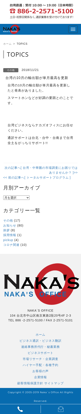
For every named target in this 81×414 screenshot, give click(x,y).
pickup (8, 240)
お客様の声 (40, 371)
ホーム (40, 334)
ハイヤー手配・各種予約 (40, 365)
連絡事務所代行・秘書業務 (40, 346)
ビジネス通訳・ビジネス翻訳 (40, 340)
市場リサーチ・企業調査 (40, 359)
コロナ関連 (11, 244)
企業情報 (40, 377)
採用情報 (9, 235)
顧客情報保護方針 (30, 383)
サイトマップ (54, 383)
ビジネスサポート (41, 353)
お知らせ (9, 225)
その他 (8, 220)
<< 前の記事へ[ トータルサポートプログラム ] (37, 177)
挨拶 (6, 230)
